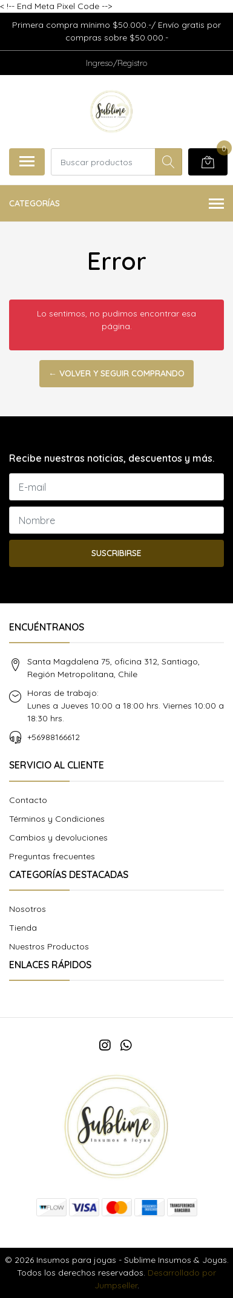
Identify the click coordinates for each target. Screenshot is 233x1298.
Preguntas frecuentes (52, 856)
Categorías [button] (116, 204)
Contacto (28, 800)
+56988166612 (53, 737)
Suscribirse (116, 553)
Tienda (23, 927)
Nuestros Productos (49, 946)
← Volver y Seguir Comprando (116, 373)
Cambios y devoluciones (58, 837)
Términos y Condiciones (57, 818)
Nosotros (27, 908)
